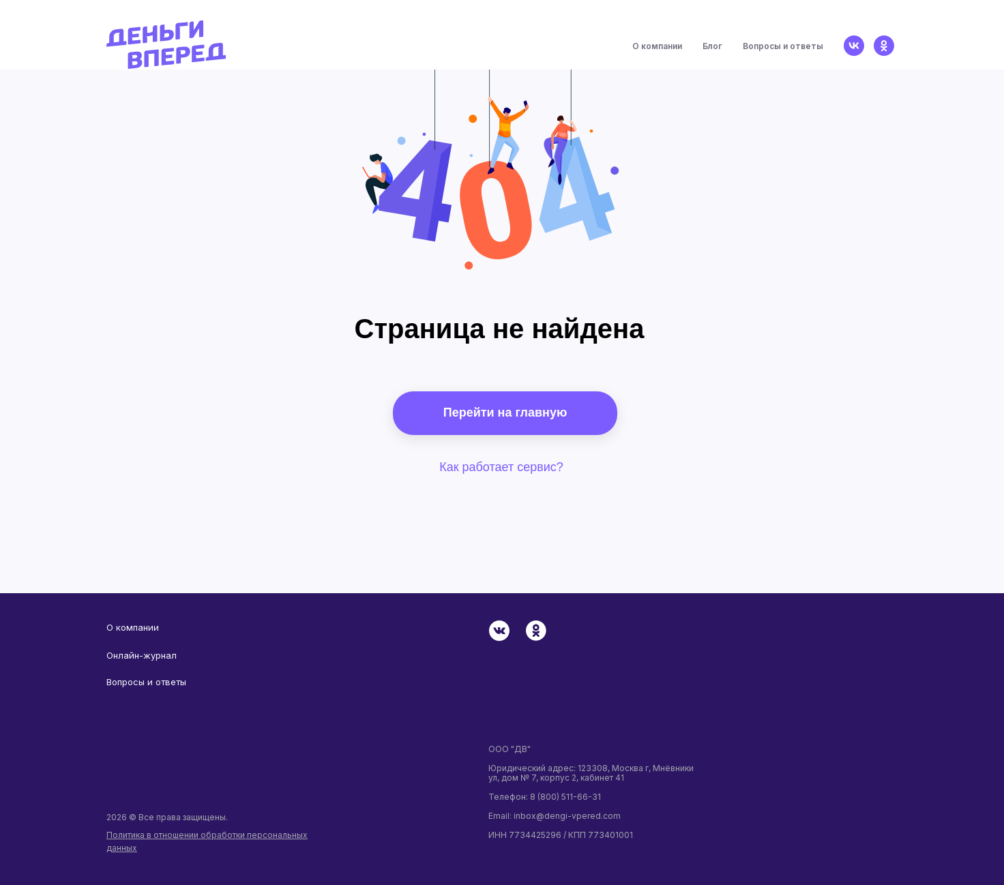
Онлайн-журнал (141, 655)
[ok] (884, 45)
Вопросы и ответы (783, 46)
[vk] (854, 45)
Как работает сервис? (501, 467)
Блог (712, 46)
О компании (657, 46)
